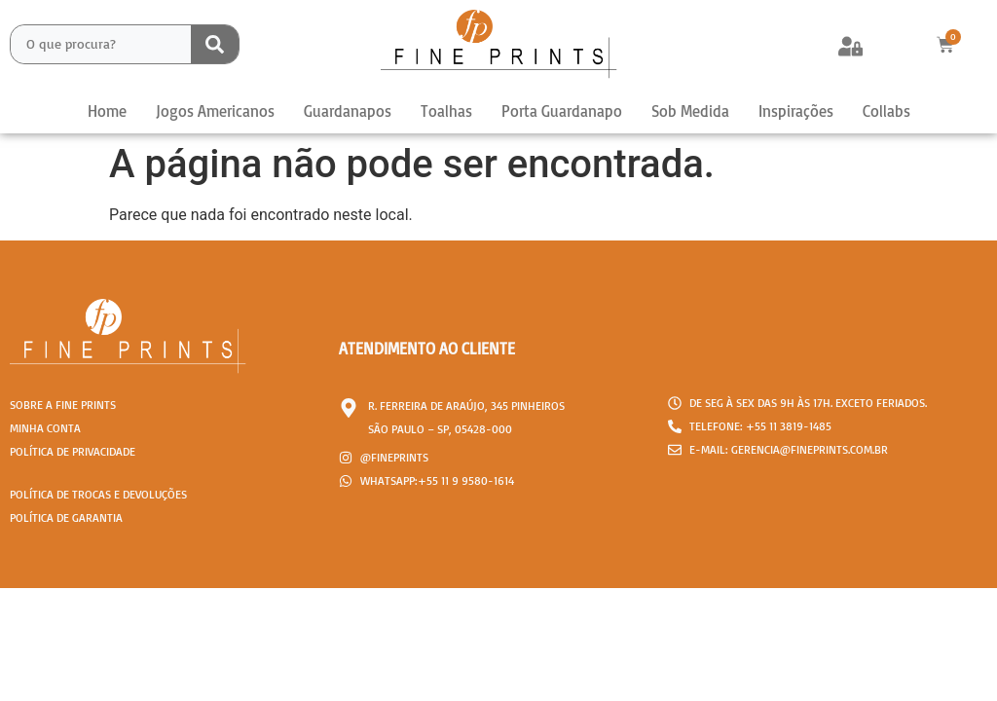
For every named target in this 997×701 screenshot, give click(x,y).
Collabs (886, 111)
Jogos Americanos (215, 111)
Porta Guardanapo (561, 111)
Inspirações (795, 111)
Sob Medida (690, 111)
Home (107, 111)
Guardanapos (347, 111)
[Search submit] (215, 44)
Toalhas (446, 111)
